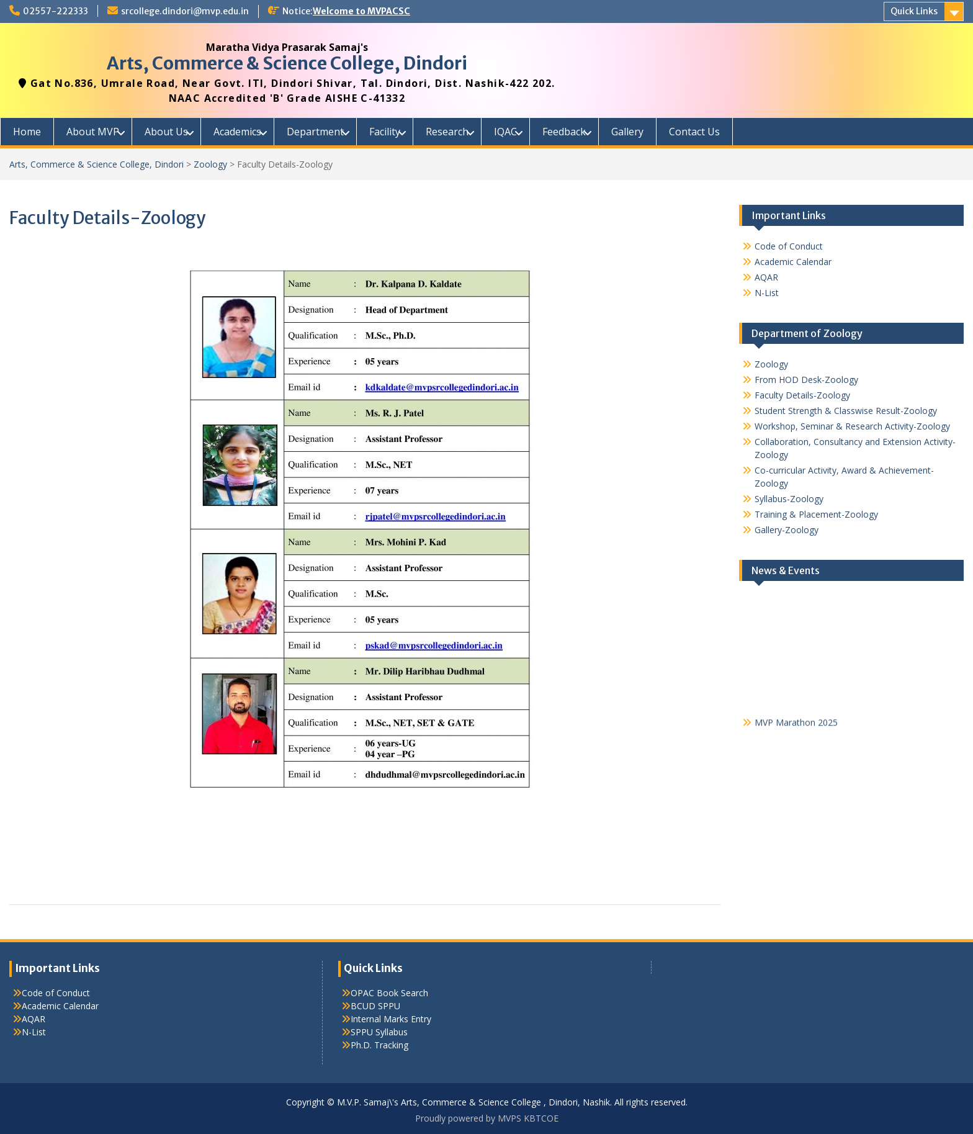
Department (315, 131)
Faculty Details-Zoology (802, 395)
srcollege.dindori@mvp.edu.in (185, 11)
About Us (166, 131)
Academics (237, 131)
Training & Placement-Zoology (816, 514)
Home (27, 131)
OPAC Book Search (389, 993)
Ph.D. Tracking (379, 1045)
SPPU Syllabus (379, 1032)
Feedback (564, 131)
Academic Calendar (793, 262)
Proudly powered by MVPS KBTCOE (486, 1118)
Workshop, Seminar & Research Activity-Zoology (852, 426)
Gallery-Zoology (786, 530)
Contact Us (694, 131)
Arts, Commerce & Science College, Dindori (287, 63)
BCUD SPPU (375, 1006)
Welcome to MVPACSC (361, 11)
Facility (384, 131)
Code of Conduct (789, 246)
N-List (767, 293)
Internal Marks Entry (391, 1019)
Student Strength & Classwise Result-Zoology (846, 410)
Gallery (627, 131)
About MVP (92, 131)
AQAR (766, 277)
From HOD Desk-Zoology (806, 379)
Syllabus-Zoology (789, 499)
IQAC (505, 131)
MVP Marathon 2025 (796, 725)
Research (447, 131)
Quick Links (914, 11)
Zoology (210, 164)
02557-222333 (55, 11)
